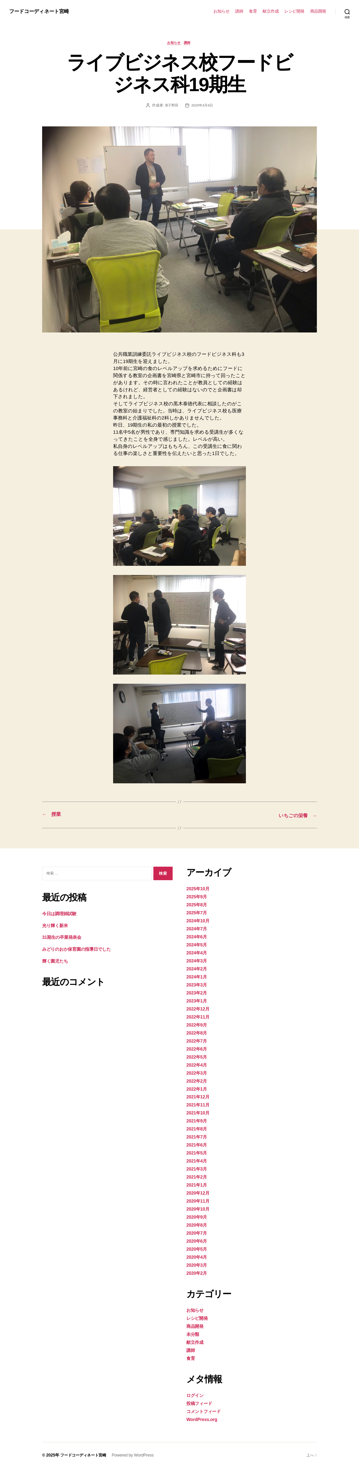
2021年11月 (199, 1102)
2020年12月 (199, 1189)
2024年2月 (197, 968)
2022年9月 (197, 1023)
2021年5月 (197, 1149)
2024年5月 (197, 944)
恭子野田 (171, 106)
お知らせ (221, 11)
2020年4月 (197, 1252)
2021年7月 (197, 1133)
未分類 (193, 1328)
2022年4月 (197, 1062)
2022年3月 (197, 1070)
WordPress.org (203, 1413)
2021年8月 (197, 1126)
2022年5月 (197, 1054)
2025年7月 (197, 912)
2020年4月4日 (202, 106)
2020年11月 (199, 1197)
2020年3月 (197, 1260)
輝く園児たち (56, 961)
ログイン (196, 1389)
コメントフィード (206, 1405)
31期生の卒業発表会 (64, 937)
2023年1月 (197, 999)
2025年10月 (199, 889)
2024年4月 (197, 952)
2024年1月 (197, 975)
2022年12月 (199, 1007)
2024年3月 (197, 960)
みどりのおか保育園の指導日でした (81, 949)
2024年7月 (197, 928)
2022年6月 (197, 1047)
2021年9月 (197, 1118)
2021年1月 (197, 1181)
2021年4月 (197, 1157)
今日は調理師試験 (61, 913)
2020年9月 (197, 1212)
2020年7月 (197, 1228)
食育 (253, 11)
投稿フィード (200, 1397)
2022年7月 (197, 1039)
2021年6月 (197, 1141)
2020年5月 (197, 1244)
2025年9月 (197, 896)
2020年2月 (197, 1268)
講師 (239, 11)
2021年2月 (197, 1173)
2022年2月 (197, 1078)
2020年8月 (197, 1220)
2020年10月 (199, 1205)
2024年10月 (199, 920)
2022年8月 (197, 1031)
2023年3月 (197, 983)
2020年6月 (197, 1236)
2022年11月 (199, 1015)
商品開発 (318, 11)
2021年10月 (199, 1110)
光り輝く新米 (56, 925)
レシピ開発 (294, 11)
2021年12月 (199, 1094)
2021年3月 (197, 1165)
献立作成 (271, 11)
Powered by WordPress (135, 1449)
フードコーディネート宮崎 (41, 11)
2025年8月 (197, 904)
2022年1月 (197, 1086)
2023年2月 (197, 991)
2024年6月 (197, 936)
